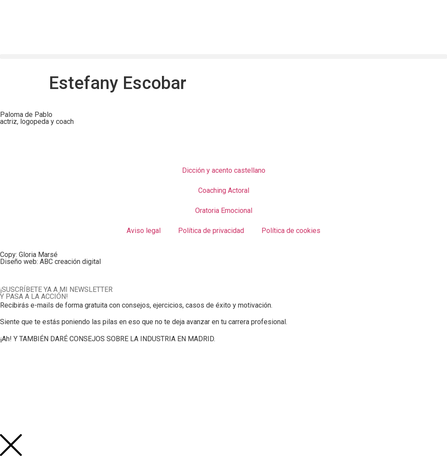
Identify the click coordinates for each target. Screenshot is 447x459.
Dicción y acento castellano (223, 170)
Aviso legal (144, 230)
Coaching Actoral (223, 190)
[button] (223, 56)
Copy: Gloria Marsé (29, 254)
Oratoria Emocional (223, 210)
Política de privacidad (211, 230)
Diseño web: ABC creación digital (50, 261)
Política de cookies (290, 230)
